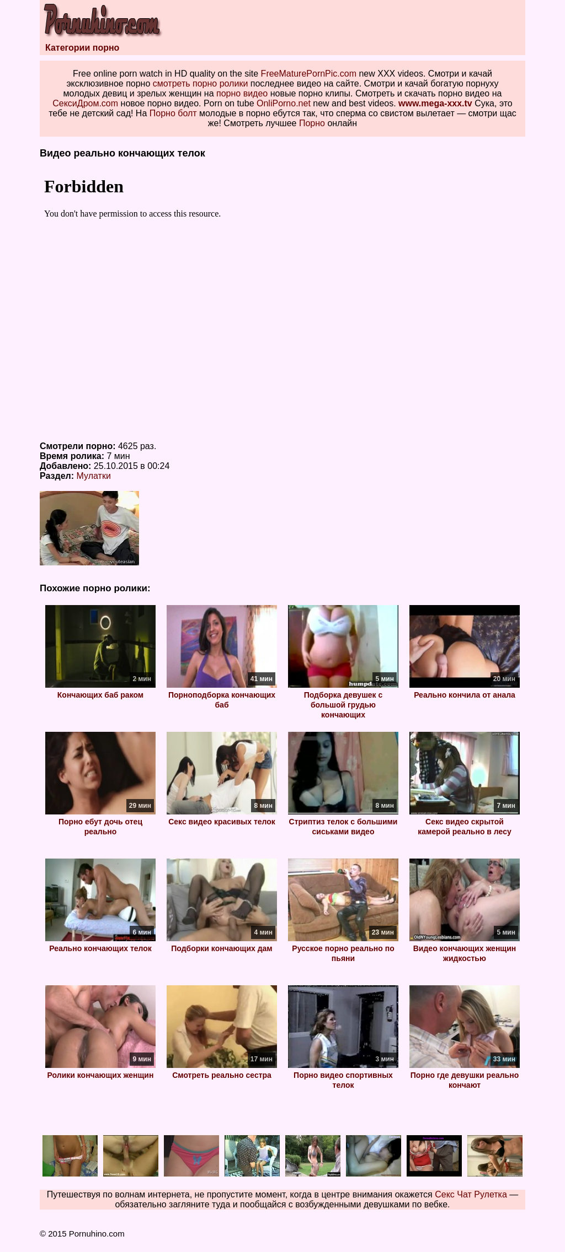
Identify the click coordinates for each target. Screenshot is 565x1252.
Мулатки (94, 476)
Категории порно (82, 47)
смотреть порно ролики (200, 83)
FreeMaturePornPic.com (308, 73)
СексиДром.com (85, 103)
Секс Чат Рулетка (471, 1194)
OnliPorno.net (284, 103)
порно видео (242, 93)
